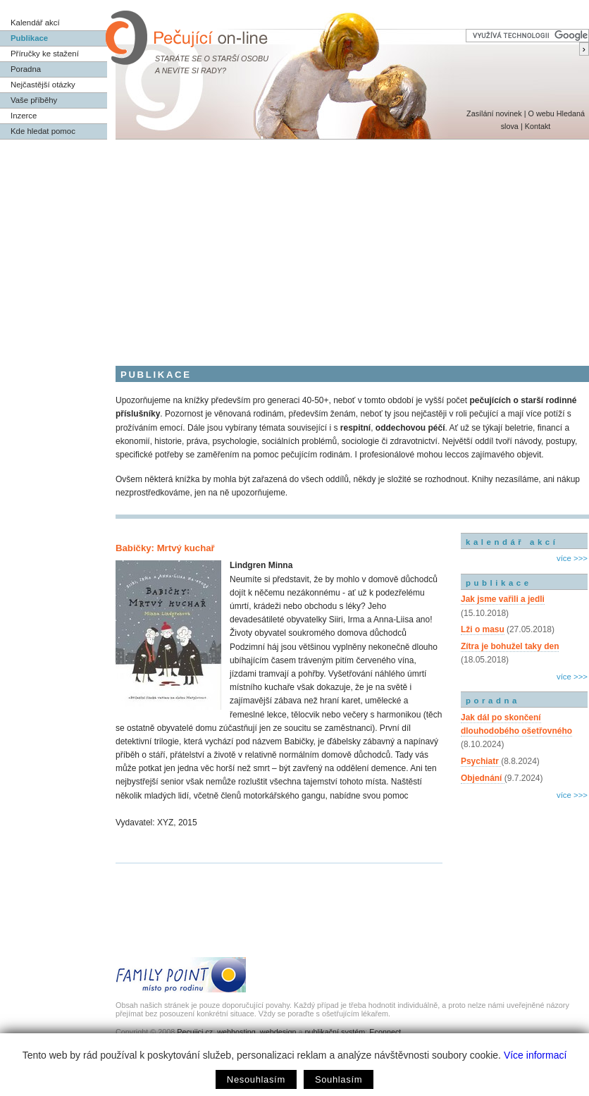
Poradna (26, 69)
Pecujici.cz (195, 1032)
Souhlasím (338, 1079)
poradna (493, 700)
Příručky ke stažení (45, 53)
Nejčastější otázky (43, 84)
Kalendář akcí (35, 22)
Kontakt (538, 126)
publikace (499, 583)
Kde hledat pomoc (43, 131)
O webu (541, 113)
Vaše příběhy (34, 100)
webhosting (236, 1032)
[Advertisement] (294, 245)
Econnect (385, 1032)
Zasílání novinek (494, 113)
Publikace (29, 38)
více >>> (572, 558)
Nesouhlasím (256, 1079)
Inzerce (24, 115)
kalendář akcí (512, 542)
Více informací (535, 1055)
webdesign (278, 1032)
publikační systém (334, 1032)
